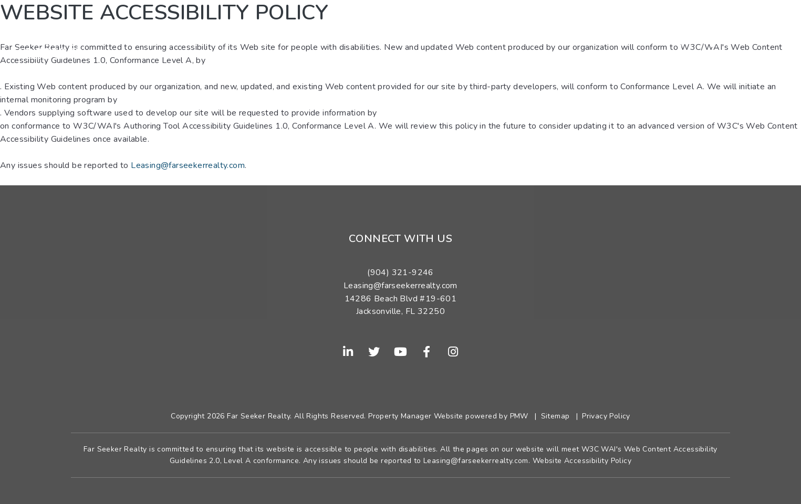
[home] (46, 38)
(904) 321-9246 (735, 38)
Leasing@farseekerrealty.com (188, 165)
